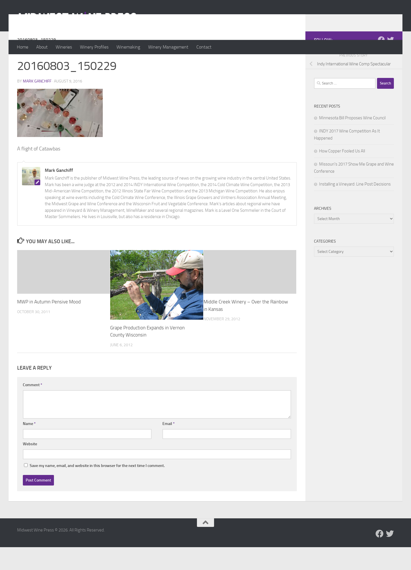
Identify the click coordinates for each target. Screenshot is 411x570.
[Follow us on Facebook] (381, 62)
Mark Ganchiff (37, 104)
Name (29, 446)
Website (30, 466)
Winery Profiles (94, 47)
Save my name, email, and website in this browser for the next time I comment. (97, 488)
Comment (32, 407)
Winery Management (168, 47)
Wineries (64, 47)
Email (168, 446)
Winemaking (128, 47)
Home (22, 47)
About (42, 47)
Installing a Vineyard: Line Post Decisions (355, 207)
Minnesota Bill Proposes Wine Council (352, 140)
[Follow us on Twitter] (390, 62)
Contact (203, 47)
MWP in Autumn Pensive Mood (49, 324)
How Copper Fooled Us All (342, 173)
